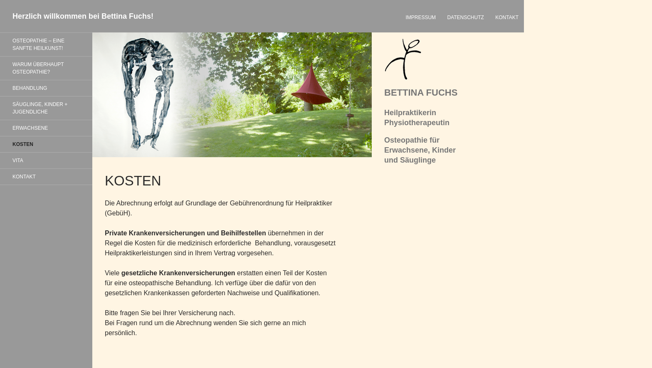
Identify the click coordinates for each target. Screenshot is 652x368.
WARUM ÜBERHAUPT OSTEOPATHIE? (38, 68)
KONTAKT (507, 17)
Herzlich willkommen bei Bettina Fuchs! (82, 16)
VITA (17, 160)
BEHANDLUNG (29, 88)
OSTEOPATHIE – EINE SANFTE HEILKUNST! (38, 44)
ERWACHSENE (30, 128)
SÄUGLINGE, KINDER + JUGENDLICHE (39, 108)
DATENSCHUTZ (465, 17)
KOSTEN (22, 144)
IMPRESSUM (420, 17)
